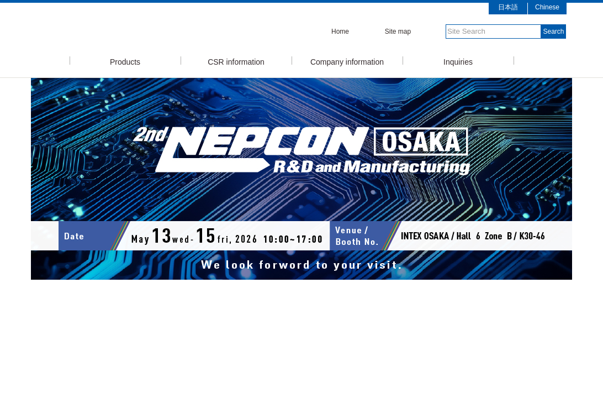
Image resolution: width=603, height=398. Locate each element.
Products (125, 61)
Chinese (547, 7)
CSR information (236, 61)
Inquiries (458, 61)
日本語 (508, 7)
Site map (398, 31)
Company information (347, 61)
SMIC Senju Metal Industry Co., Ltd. (160, 29)
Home (340, 31)
